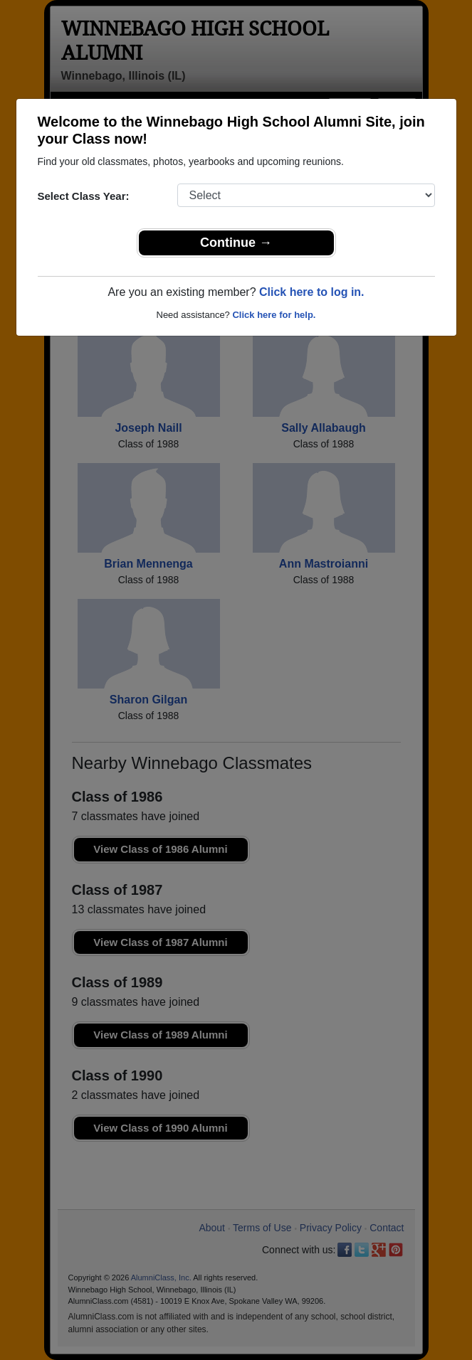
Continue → (236, 242)
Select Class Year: (84, 196)
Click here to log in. (312, 292)
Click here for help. (273, 314)
